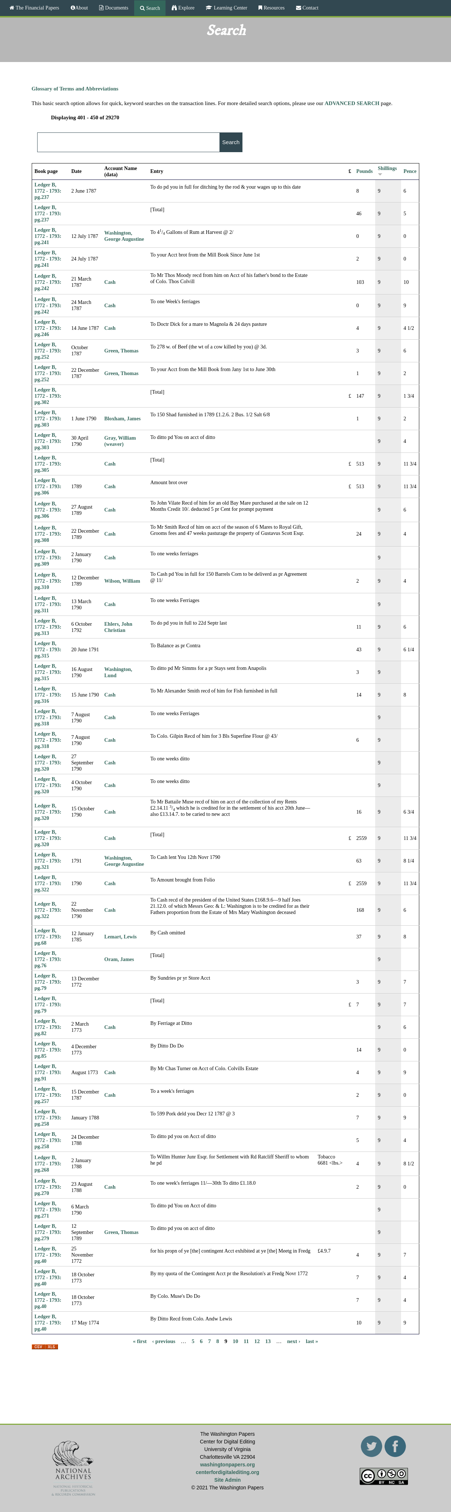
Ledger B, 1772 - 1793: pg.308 (48, 534)
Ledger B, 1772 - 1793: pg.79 (48, 982)
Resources (273, 7)
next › (293, 1341)
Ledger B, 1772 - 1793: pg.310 (48, 581)
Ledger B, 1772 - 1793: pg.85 (48, 1050)
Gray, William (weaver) (120, 441)
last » (312, 1341)
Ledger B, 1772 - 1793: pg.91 (48, 1072)
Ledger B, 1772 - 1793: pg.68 (48, 936)
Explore (185, 7)
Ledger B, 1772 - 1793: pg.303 (48, 418)
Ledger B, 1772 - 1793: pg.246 (48, 328)
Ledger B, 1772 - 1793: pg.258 (48, 1117)
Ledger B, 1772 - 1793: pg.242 (48, 282)
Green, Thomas (121, 351)
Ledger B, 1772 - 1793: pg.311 (48, 604)
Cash (110, 282)
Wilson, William (122, 581)
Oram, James (119, 959)
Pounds (364, 171)
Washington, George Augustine (124, 236)
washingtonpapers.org (227, 1464)
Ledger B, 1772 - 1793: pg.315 (48, 649)
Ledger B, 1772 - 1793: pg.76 (48, 959)
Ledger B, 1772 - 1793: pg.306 (48, 486)
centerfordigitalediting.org (227, 1472)
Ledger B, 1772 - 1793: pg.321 (48, 861)
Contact (310, 7)
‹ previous (163, 1341)
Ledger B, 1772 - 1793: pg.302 (48, 396)
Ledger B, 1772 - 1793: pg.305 (48, 464)
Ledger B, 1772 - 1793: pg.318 (48, 717)
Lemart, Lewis (120, 937)
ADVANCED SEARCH (352, 103)
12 (257, 1341)
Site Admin (227, 1480)
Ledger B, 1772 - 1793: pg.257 (48, 1095)
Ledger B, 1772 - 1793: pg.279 (48, 1232)
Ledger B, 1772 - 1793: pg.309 (48, 557)
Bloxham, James (122, 418)
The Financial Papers (36, 7)
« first (140, 1341)
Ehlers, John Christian (118, 627)
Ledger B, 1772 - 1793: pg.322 (48, 883)
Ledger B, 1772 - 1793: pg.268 (48, 1163)
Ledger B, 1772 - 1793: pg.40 (48, 1255)
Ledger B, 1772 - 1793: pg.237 (48, 191)
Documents (116, 7)
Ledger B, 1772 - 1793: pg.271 (48, 1209)
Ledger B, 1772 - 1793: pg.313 (48, 627)
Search (152, 8)
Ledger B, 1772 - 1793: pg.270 (48, 1187)
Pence (410, 171)
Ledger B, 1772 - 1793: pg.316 (48, 695)
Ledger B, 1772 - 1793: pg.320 (48, 762)
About (81, 7)
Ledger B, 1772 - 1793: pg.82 (48, 1027)
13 (268, 1341)
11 (246, 1341)
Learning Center (229, 7)
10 (235, 1341)
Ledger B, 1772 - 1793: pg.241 (48, 236)
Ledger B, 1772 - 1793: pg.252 (48, 351)
